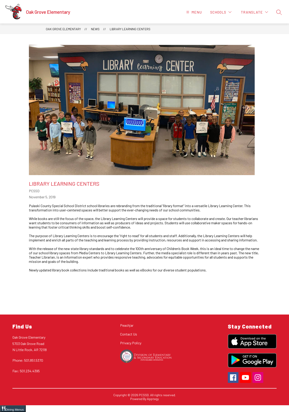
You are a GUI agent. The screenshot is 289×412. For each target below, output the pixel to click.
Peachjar (126, 325)
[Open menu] (193, 12)
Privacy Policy (130, 343)
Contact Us (128, 334)
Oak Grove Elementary (63, 29)
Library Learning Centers (130, 29)
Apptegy (153, 399)
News (95, 29)
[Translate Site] (254, 12)
